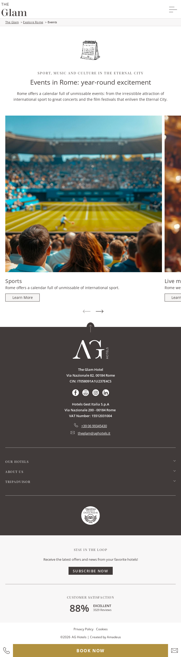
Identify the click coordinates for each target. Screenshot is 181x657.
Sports (13, 281)
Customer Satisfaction (90, 597)
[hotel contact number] (6, 650)
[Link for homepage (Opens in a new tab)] (90, 515)
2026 (66, 637)
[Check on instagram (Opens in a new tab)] (95, 392)
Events (52, 22)
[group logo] (14, 9)
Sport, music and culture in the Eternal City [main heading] (91, 73)
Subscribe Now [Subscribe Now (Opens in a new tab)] (90, 570)
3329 (102, 610)
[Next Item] (99, 312)
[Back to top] (90, 327)
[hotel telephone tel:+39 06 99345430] (90, 426)
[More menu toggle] (173, 9)
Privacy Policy (83, 629)
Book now (90, 651)
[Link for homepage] (90, 349)
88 (79, 608)
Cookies (102, 629)
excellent (102, 606)
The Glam (12, 22)
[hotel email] (174, 650)
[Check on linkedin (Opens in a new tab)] (105, 392)
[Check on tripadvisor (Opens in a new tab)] (85, 392)
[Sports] (22, 298)
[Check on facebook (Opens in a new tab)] (75, 392)
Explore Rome (33, 22)
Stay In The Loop (90, 550)
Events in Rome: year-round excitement (90, 82)
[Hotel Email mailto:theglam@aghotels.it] (90, 433)
